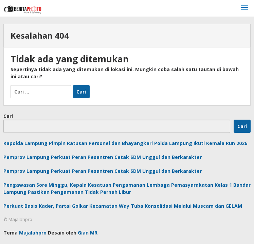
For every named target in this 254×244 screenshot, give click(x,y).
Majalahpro (33, 232)
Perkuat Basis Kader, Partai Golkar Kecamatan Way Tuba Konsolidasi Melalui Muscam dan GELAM (122, 206)
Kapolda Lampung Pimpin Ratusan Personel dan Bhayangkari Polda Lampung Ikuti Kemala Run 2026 (125, 143)
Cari (8, 116)
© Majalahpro (17, 219)
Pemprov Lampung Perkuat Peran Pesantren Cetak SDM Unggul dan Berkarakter (102, 157)
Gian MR (87, 232)
